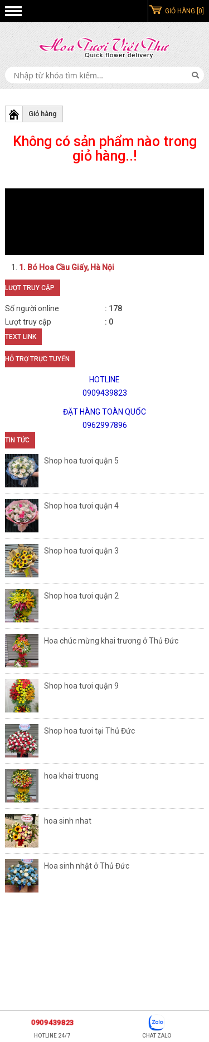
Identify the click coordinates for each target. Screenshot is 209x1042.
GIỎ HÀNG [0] (184, 11)
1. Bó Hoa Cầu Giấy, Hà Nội (66, 267)
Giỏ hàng (42, 113)
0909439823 (52, 1023)
